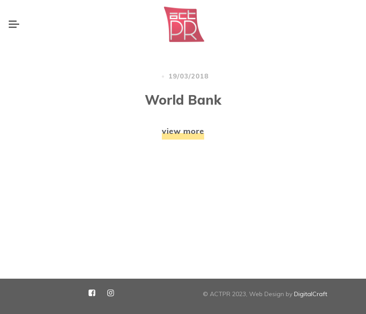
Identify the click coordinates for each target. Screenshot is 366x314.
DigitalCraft (310, 294)
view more (183, 83)
